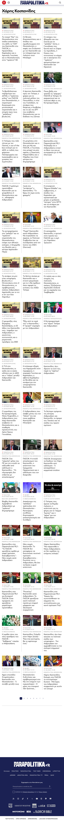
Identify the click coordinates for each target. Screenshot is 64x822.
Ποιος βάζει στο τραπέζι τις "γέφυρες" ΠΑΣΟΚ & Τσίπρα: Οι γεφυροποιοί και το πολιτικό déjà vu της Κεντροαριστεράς (53, 97)
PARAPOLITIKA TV (36, 775)
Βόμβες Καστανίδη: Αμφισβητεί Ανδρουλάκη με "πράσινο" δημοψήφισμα (10, 506)
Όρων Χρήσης (43, 792)
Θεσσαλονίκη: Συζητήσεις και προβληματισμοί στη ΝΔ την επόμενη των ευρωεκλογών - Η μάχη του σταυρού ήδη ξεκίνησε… (31, 682)
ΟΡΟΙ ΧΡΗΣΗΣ (21, 819)
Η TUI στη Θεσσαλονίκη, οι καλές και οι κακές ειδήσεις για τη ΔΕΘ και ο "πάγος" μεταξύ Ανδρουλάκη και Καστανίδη (10, 373)
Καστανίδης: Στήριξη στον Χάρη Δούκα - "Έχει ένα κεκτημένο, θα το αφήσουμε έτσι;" (31, 639)
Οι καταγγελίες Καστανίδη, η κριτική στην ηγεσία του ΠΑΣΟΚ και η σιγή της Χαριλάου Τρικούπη (53, 237)
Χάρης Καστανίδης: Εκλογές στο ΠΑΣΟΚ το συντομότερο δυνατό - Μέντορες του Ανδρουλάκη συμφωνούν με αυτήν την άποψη (53, 682)
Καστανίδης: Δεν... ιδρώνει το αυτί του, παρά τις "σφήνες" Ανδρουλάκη (52, 369)
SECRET (27, 495)
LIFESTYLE (56, 771)
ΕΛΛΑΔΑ (7, 771)
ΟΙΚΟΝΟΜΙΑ (47, 771)
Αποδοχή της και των (30, 792)
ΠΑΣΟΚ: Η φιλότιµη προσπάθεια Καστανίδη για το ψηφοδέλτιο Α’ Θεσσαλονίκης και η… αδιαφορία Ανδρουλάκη (10, 193)
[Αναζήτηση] (60, 3)
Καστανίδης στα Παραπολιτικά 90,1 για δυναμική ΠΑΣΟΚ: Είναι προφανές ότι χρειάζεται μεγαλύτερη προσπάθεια (10, 600)
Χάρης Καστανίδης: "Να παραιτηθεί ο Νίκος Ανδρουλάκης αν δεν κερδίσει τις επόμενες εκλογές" (52, 549)
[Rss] (13, 799)
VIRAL (46, 775)
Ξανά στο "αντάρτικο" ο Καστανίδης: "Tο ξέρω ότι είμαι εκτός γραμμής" (31, 191)
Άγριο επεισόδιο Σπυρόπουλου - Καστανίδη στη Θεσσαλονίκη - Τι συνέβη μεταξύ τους (10, 679)
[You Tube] (37, 799)
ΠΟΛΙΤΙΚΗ (48, 134)
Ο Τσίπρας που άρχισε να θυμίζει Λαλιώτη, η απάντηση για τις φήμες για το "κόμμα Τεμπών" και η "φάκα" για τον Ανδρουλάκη (52, 509)
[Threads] (41, 799)
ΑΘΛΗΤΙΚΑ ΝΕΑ (22, 775)
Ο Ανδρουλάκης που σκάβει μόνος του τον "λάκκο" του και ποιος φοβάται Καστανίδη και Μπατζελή (32, 417)
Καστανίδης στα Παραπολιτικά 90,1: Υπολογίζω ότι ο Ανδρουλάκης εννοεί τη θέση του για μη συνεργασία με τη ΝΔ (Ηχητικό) (53, 148)
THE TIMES (37, 771)
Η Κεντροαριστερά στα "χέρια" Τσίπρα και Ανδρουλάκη (52, 323)
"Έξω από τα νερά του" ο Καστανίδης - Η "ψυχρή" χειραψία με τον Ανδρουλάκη (31, 324)
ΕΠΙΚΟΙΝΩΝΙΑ (32, 819)
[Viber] (46, 799)
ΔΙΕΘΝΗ (12, 775)
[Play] (9, 3)
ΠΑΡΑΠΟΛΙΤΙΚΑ (9, 30)
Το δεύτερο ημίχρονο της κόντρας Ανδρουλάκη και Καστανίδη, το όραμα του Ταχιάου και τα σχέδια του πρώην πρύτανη (53, 418)
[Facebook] (27, 799)
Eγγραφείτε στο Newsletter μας (32, 782)
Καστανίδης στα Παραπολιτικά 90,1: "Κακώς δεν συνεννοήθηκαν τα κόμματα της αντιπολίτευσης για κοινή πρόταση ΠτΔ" (52, 599)
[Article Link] (11, 23)
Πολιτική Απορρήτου (28, 792)
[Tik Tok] (23, 799)
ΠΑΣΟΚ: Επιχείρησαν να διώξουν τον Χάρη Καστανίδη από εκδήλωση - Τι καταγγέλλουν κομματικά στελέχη (53, 464)
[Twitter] (32, 799)
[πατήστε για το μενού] (4, 3)
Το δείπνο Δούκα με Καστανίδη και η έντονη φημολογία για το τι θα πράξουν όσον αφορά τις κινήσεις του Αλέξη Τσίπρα (31, 283)
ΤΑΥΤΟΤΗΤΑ (9, 819)
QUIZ (52, 775)
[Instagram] (18, 799)
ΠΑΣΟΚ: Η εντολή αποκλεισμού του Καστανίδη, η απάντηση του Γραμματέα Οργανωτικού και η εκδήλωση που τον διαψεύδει (31, 467)
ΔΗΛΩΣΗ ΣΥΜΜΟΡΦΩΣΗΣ (48, 819)
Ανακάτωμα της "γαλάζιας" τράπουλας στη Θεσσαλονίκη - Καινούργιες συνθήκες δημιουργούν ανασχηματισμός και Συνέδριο (31, 510)
